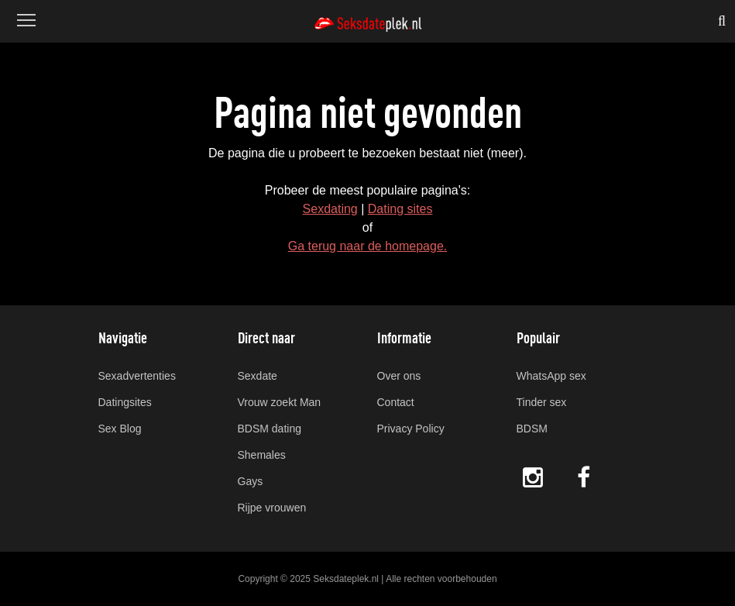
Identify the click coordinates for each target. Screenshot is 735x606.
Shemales (262, 455)
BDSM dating (269, 428)
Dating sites (400, 208)
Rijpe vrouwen (272, 507)
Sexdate (257, 376)
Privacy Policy (411, 428)
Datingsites (125, 402)
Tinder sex (542, 402)
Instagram (533, 477)
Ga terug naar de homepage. (367, 246)
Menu (24, 13)
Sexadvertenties (137, 376)
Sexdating (330, 208)
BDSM (532, 428)
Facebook (585, 477)
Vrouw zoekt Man (279, 402)
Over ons (399, 376)
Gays (250, 481)
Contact (395, 402)
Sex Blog (120, 428)
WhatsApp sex (551, 376)
